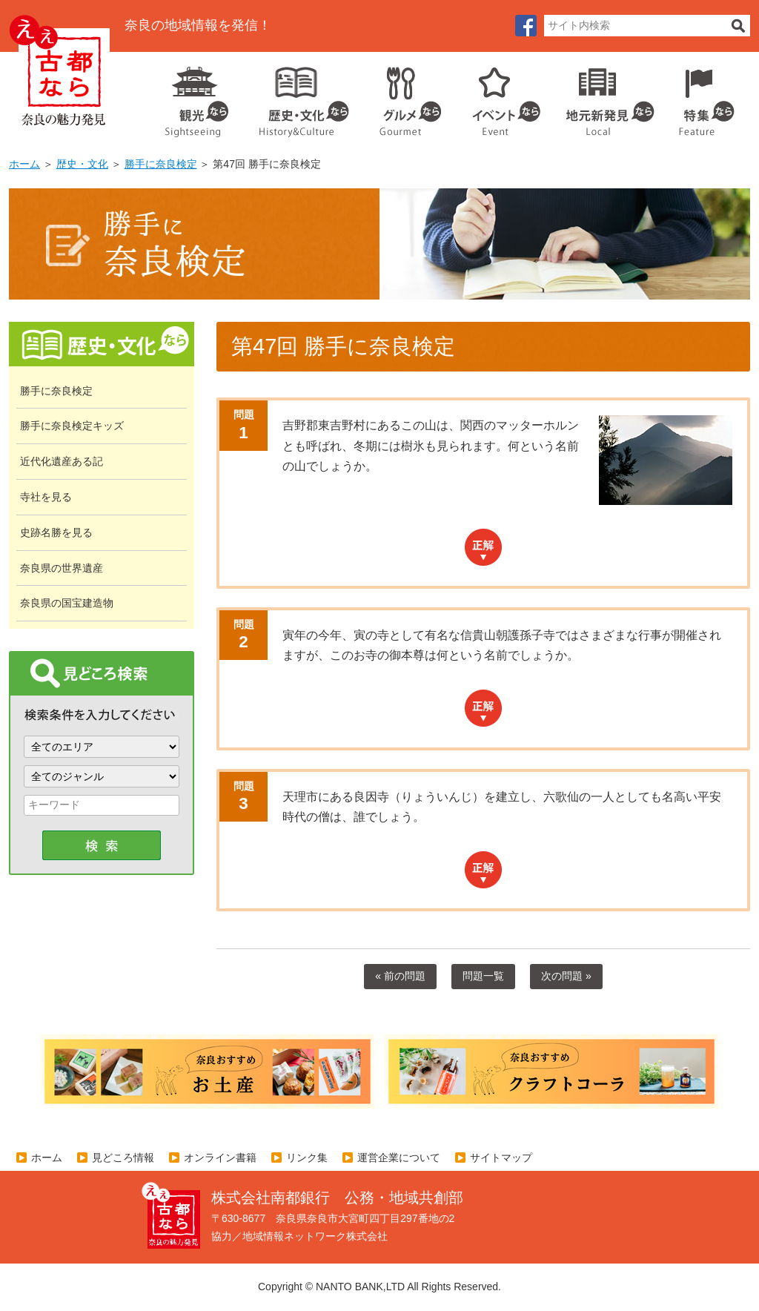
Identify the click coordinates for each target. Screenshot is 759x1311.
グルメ (399, 96)
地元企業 (602, 96)
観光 (195, 96)
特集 (703, 96)
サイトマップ (501, 1157)
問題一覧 (483, 976)
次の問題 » (566, 976)
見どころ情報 (123, 1157)
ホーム (24, 164)
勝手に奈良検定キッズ (72, 426)
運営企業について (398, 1157)
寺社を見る (46, 497)
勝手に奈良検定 (161, 164)
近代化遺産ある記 (61, 461)
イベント (498, 96)
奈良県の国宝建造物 (66, 603)
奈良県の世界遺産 (61, 568)
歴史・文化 (298, 96)
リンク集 (307, 1157)
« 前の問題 (400, 976)
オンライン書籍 (220, 1157)
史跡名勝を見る (56, 532)
